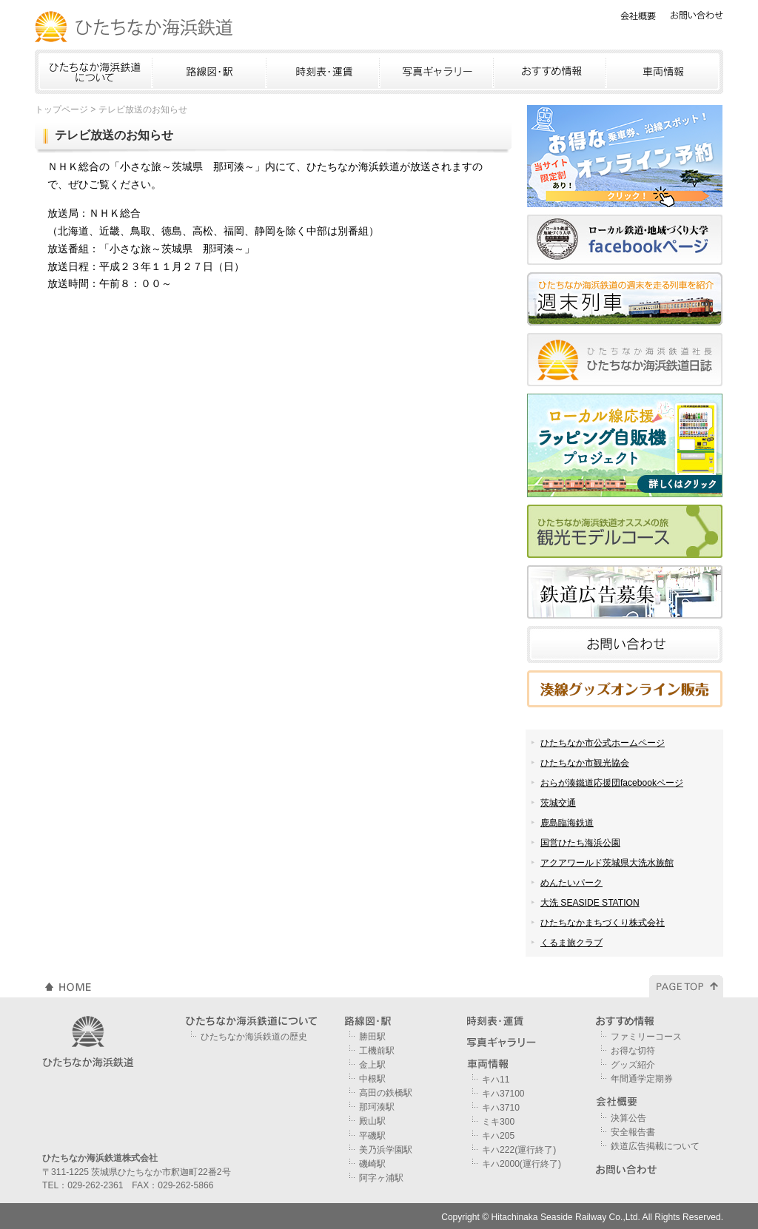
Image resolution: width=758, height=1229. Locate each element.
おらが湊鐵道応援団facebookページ (611, 783)
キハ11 (495, 1079)
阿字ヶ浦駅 (381, 1178)
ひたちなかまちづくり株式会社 (602, 922)
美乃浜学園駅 (385, 1150)
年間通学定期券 (642, 1079)
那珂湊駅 (377, 1107)
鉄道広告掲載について (655, 1146)
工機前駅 (377, 1051)
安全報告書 (633, 1132)
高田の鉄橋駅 (385, 1093)
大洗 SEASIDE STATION (590, 903)
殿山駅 (372, 1121)
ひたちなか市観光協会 (584, 763)
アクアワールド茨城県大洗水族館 (607, 863)
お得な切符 (633, 1051)
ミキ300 (498, 1122)
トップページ (61, 109)
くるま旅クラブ (571, 942)
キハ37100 (503, 1093)
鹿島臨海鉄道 (567, 823)
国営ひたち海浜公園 (580, 843)
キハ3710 (501, 1107)
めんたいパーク (571, 883)
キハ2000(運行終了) (521, 1164)
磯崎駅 (372, 1164)
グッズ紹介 (633, 1065)
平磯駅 (372, 1136)
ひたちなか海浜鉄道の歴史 (254, 1036)
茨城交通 (558, 803)
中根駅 (372, 1079)
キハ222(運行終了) (519, 1150)
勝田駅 (372, 1036)
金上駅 (372, 1065)
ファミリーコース (646, 1036)
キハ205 (498, 1136)
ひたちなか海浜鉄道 (135, 26)
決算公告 (628, 1118)
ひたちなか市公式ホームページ (602, 743)
